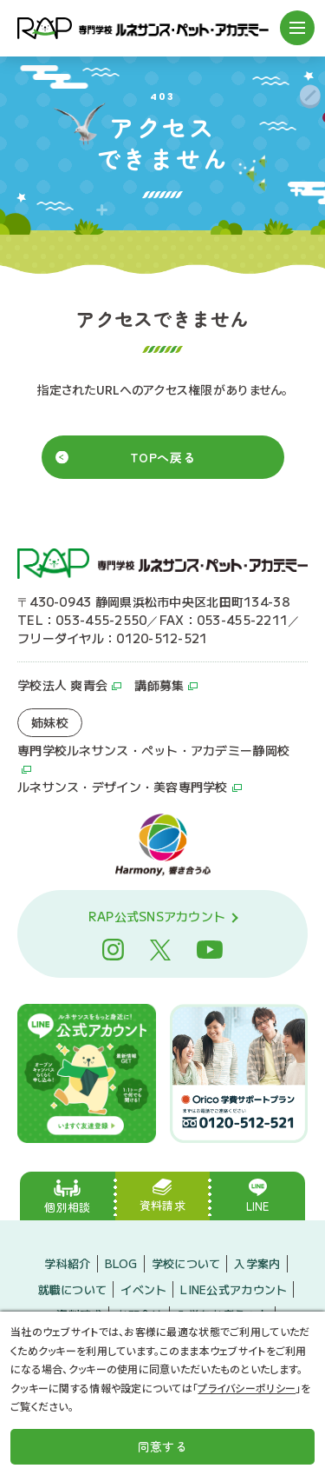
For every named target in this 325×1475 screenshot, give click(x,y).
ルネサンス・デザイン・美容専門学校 (122, 786)
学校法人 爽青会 (62, 685)
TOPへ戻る (162, 457)
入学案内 (257, 1263)
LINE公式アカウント (233, 1289)
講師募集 (159, 685)
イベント (143, 1289)
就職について (72, 1289)
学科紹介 (67, 1263)
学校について (186, 1263)
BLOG (121, 1263)
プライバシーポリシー (247, 1387)
